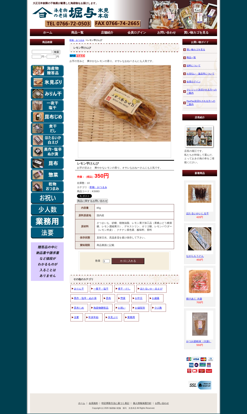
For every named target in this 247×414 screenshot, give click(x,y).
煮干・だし (124, 288)
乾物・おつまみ (76, 40)
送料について (193, 65)
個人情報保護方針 (142, 403)
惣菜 (122, 298)
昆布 (108, 298)
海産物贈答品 (100, 307)
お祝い (121, 307)
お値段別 (140, 307)
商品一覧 (77, 32)
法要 (76, 317)
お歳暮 (155, 298)
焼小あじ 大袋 (194, 298)
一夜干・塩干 (100, 288)
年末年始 (93, 317)
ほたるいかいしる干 (197, 213)
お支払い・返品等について (200, 73)
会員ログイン (137, 32)
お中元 (138, 298)
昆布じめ (79, 307)
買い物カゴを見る (196, 32)
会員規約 (93, 403)
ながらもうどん (195, 256)
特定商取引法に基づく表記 (115, 403)
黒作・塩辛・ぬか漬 (85, 298)
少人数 (158, 307)
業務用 (131, 317)
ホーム (47, 32)
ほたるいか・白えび (151, 288)
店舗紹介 (107, 32)
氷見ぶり (113, 317)
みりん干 (79, 288)
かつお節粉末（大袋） (198, 341)
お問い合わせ (166, 32)
